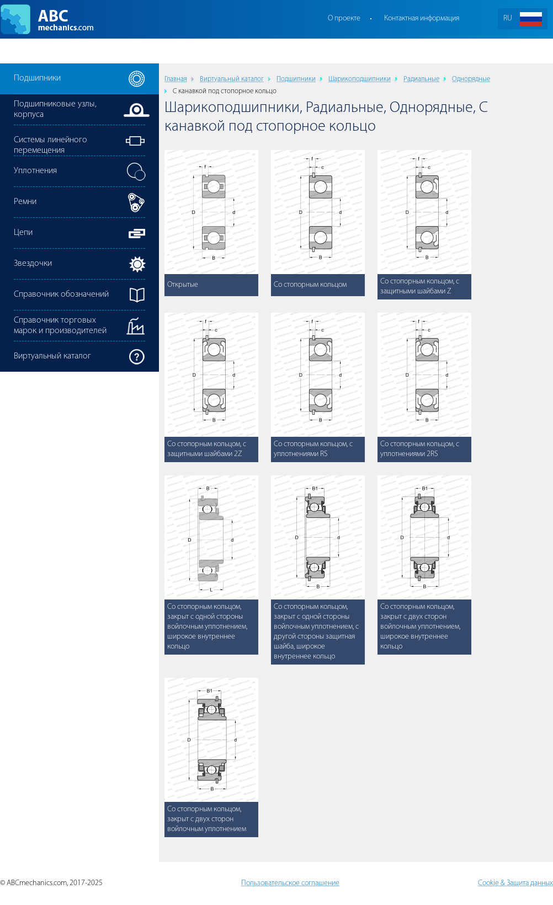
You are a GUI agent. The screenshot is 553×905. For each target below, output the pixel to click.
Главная (175, 79)
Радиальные (421, 79)
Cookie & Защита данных (515, 883)
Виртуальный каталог (232, 79)
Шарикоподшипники (359, 79)
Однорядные (471, 79)
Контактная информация (421, 18)
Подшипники (296, 79)
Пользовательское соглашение (290, 883)
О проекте (344, 18)
